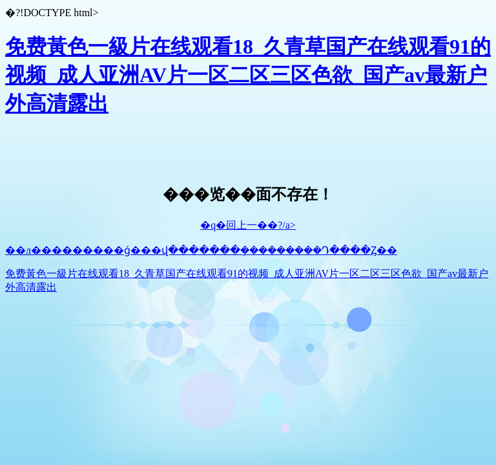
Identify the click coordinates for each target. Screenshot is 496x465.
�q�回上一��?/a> (248, 225)
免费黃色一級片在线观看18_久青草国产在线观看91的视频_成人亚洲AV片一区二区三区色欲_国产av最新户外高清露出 (248, 75)
